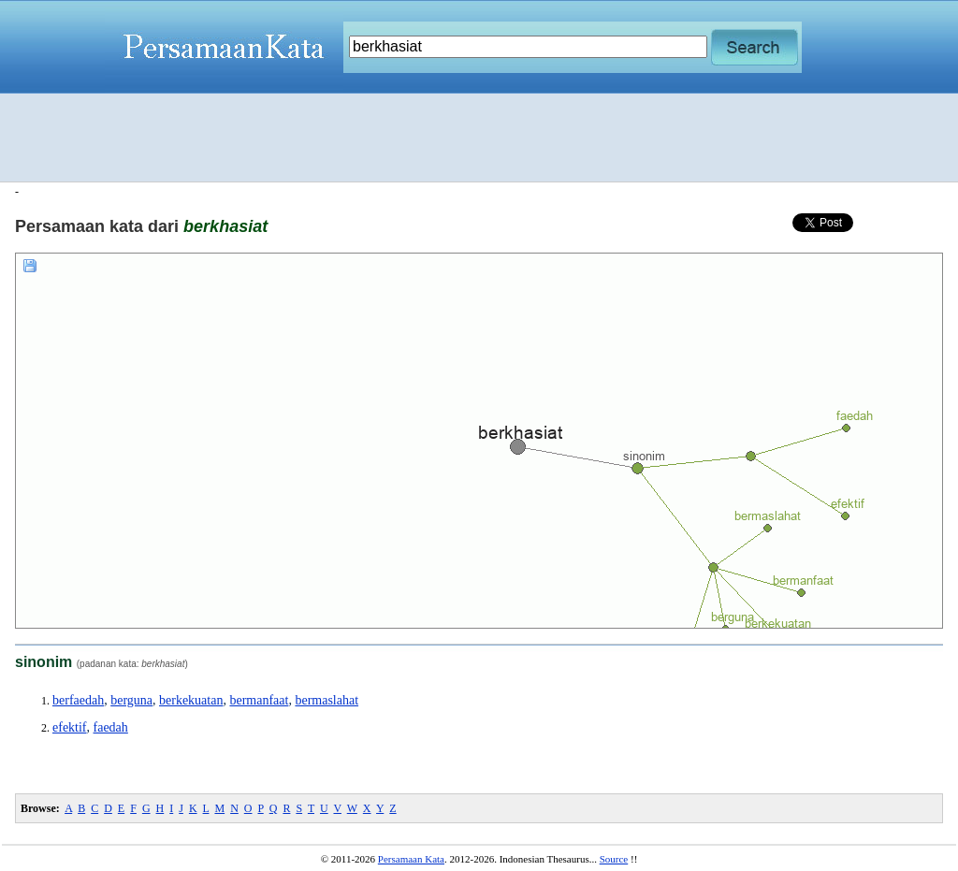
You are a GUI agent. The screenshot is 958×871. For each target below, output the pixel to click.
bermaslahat (326, 700)
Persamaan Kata (411, 858)
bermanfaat (258, 700)
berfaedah (78, 700)
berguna (131, 700)
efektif (69, 727)
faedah (111, 727)
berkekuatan (191, 700)
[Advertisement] (479, 137)
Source (614, 858)
